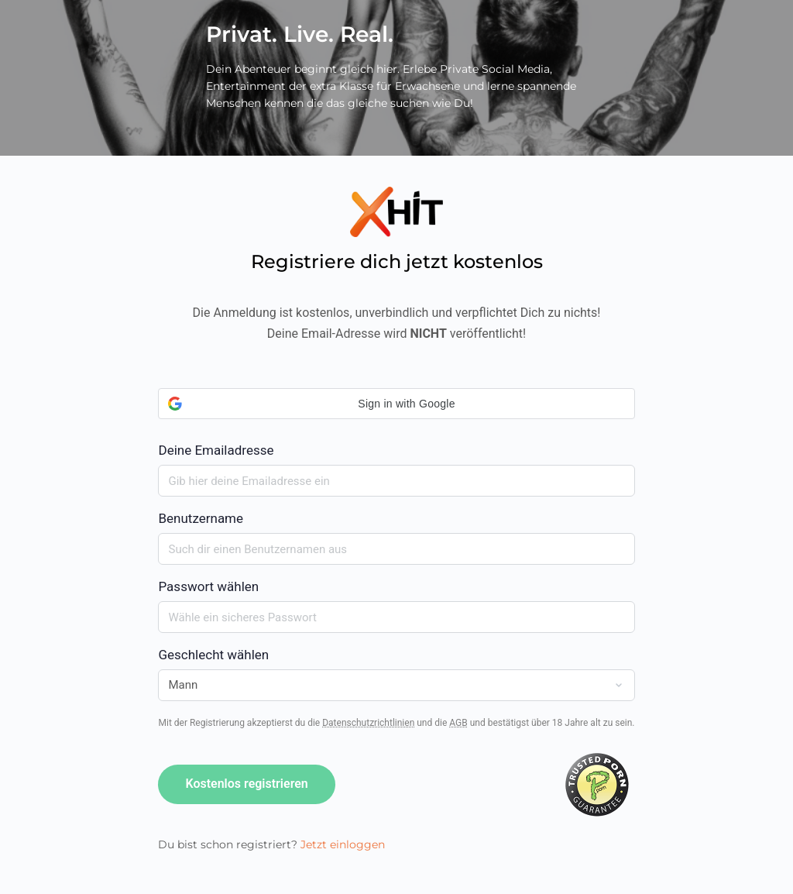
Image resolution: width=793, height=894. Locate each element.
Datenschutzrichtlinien (368, 722)
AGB (458, 722)
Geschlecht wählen (213, 654)
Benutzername (200, 518)
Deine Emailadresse (396, 423)
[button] (396, 403)
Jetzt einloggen (342, 844)
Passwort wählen (208, 586)
